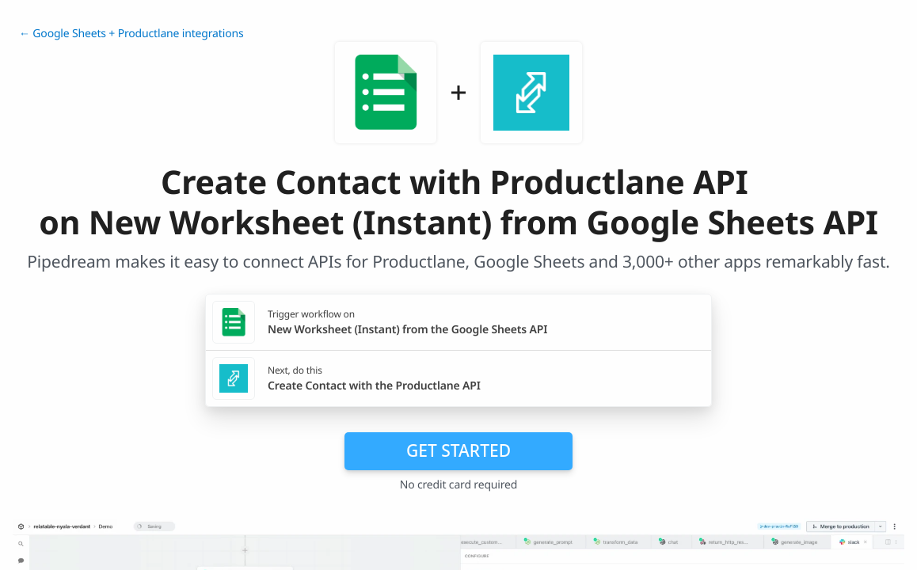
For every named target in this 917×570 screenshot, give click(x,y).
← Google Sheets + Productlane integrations (131, 33)
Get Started (458, 450)
